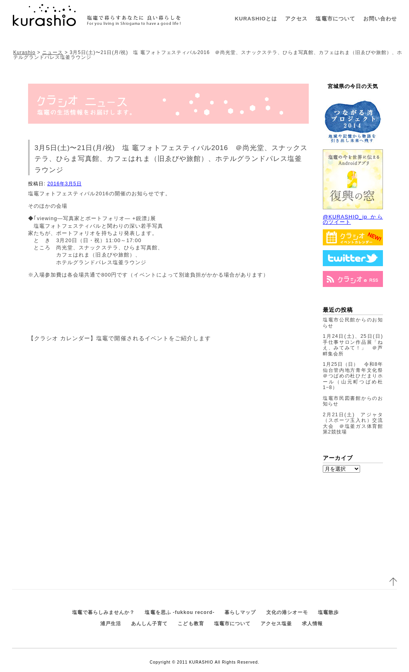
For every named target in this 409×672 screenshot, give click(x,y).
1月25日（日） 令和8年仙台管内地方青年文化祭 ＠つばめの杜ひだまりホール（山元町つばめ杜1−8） (355, 375)
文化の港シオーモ (287, 612)
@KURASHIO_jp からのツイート (353, 219)
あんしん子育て (149, 623)
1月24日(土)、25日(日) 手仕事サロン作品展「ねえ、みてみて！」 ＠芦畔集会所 (355, 345)
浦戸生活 (110, 623)
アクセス (296, 19)
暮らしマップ (240, 612)
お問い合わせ (380, 19)
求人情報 (312, 623)
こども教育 (191, 623)
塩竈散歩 (328, 612)
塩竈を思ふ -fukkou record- (180, 612)
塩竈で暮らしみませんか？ (103, 612)
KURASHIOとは (256, 19)
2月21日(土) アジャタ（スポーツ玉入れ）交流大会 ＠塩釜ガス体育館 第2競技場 (355, 423)
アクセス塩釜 (276, 623)
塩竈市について (335, 19)
